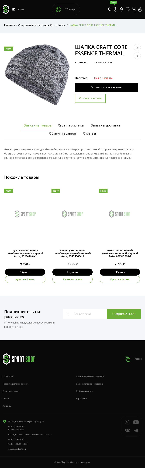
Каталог (133, 359)
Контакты (7, 406)
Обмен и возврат (63, 133)
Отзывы (89, 133)
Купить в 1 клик (25, 279)
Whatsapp (66, 9)
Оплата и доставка (105, 125)
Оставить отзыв (90, 98)
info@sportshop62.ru (17, 449)
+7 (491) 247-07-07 (16, 439)
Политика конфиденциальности (90, 376)
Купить (25, 272)
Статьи (6, 398)
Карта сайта (81, 398)
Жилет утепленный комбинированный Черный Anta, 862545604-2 (120, 253)
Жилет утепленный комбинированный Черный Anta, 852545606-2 (72, 253)
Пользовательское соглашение (89, 384)
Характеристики (71, 125)
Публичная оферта (84, 391)
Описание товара (37, 125)
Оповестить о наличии (107, 87)
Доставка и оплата (11, 391)
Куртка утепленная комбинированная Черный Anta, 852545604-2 (25, 253)
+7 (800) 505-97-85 (16, 429)
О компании (8, 376)
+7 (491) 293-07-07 (16, 426)
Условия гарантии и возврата (15, 384)
